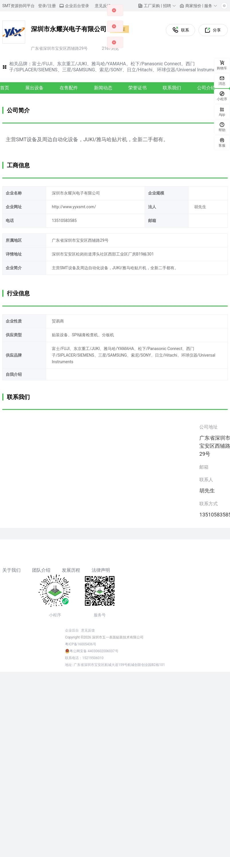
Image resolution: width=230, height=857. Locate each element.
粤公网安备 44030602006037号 (94, 651)
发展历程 (71, 570)
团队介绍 (41, 570)
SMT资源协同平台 (18, 5)
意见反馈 (88, 630)
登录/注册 (47, 5)
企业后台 (72, 630)
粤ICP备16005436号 (80, 644)
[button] (157, 5)
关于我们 (11, 570)
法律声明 (101, 570)
